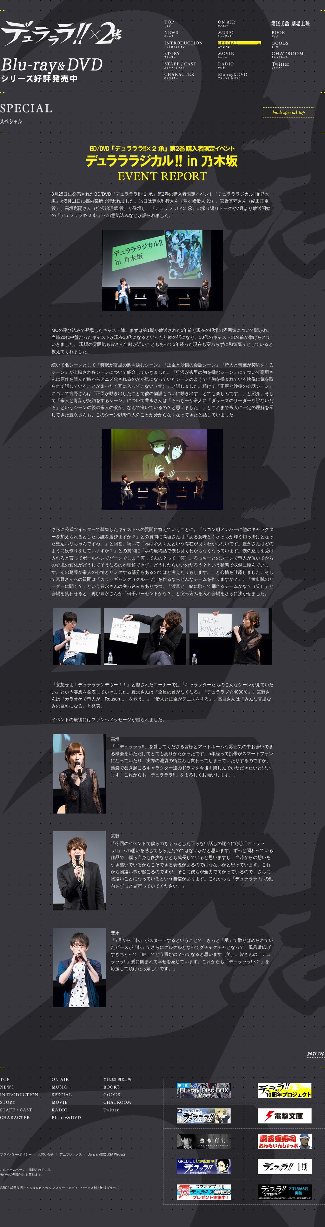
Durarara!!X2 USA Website (106, 1154)
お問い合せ (46, 1154)
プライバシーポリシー (16, 1154)
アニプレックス (71, 1154)
